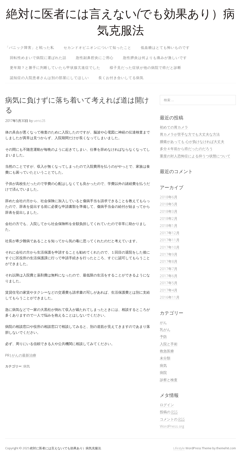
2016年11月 (170, 297)
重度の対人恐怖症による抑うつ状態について (195, 156)
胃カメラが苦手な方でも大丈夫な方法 (190, 134)
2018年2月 (168, 218)
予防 (163, 336)
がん (163, 322)
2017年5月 (168, 282)
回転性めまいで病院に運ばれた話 (38, 57)
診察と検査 (168, 379)
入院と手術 (168, 343)
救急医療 (167, 351)
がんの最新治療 (24, 355)
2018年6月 (168, 197)
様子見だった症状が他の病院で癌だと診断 (145, 67)
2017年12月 (170, 232)
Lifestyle (179, 448)
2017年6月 (168, 275)
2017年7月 (168, 268)
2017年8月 (168, 261)
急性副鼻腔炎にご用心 (94, 57)
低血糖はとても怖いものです (165, 47)
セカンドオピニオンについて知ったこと (97, 47)
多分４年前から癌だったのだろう (186, 148)
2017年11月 (170, 239)
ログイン (167, 404)
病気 (26, 366)
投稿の (169, 411)
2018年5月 (168, 204)
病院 (163, 372)
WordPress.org (172, 426)
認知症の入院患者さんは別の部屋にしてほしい (49, 77)
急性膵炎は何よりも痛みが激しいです (155, 57)
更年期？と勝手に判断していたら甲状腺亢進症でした (55, 67)
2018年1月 (168, 225)
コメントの (172, 419)
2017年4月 (168, 290)
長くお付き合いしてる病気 (121, 77)
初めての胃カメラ (174, 127)
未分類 (165, 358)
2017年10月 (170, 247)
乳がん (165, 329)
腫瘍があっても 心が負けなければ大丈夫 (192, 141)
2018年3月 (168, 211)
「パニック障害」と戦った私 (29, 47)
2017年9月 (168, 254)
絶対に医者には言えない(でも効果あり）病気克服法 (120, 23)
